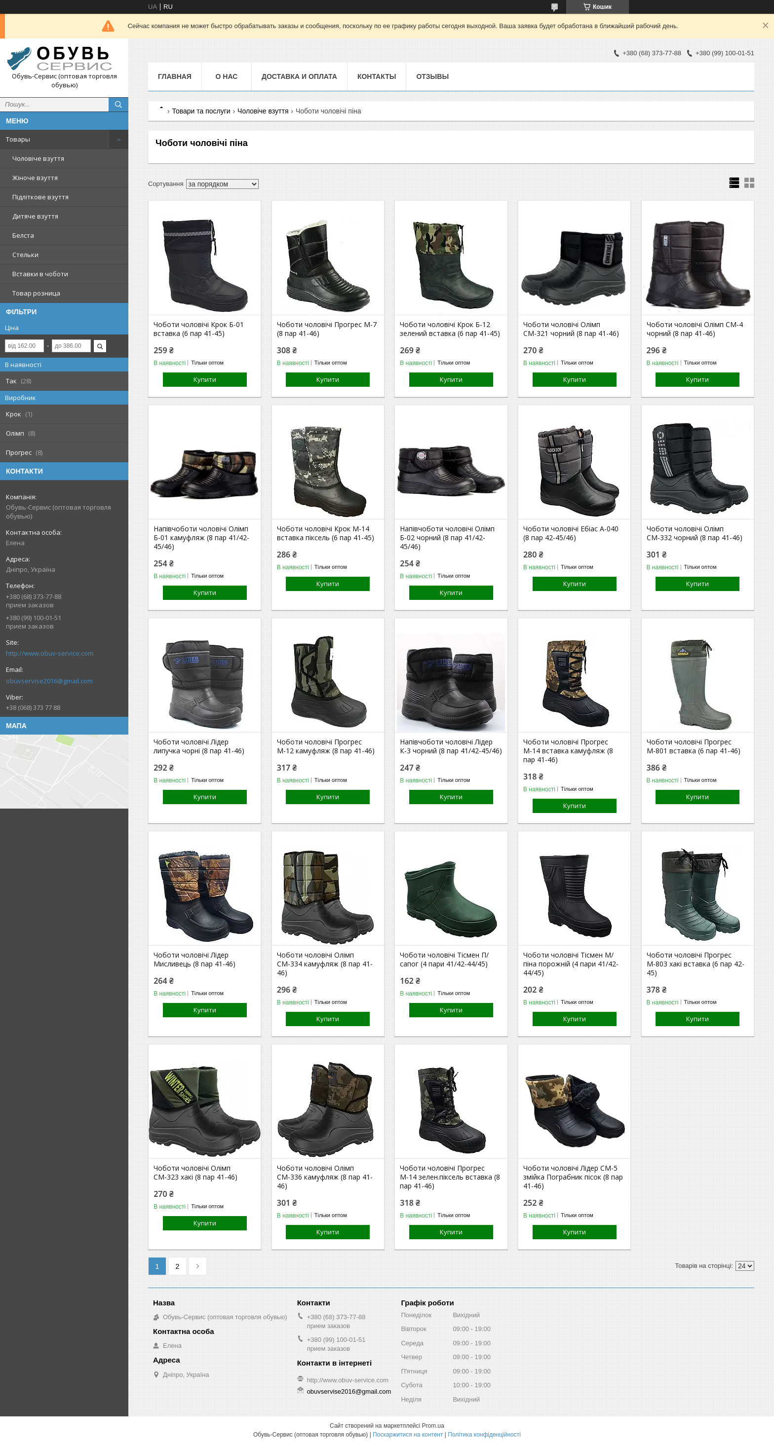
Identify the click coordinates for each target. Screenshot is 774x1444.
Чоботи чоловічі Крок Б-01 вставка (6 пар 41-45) (199, 329)
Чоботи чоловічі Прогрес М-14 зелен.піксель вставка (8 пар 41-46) (450, 1177)
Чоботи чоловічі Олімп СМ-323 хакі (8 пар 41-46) (195, 1173)
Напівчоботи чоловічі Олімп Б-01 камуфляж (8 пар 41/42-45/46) (201, 537)
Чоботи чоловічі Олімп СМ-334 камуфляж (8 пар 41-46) (325, 964)
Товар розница (36, 293)
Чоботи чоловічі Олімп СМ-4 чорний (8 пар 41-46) (695, 329)
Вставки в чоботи (40, 273)
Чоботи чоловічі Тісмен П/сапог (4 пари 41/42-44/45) (444, 959)
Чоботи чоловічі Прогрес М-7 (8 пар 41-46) (327, 329)
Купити (205, 379)
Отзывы (432, 76)
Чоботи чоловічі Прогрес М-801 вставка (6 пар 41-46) (693, 746)
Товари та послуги (201, 111)
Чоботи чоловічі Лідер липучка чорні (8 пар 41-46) (199, 746)
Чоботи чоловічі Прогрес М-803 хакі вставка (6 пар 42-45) (695, 964)
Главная (175, 76)
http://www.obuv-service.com (49, 653)
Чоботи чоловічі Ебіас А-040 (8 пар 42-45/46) (571, 533)
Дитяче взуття (35, 216)
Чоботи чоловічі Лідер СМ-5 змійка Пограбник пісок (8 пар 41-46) (573, 1177)
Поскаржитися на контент (408, 1434)
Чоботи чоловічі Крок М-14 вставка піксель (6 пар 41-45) (325, 533)
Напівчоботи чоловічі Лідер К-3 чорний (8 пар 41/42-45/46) (451, 746)
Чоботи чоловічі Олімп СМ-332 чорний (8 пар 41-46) (694, 533)
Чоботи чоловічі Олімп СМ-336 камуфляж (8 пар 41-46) (325, 1177)
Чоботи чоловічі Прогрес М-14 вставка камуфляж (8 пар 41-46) (568, 751)
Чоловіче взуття (38, 158)
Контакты (376, 76)
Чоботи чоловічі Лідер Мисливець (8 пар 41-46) (194, 959)
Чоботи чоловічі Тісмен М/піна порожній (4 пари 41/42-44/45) (571, 964)
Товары (18, 139)
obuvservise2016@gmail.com (49, 680)
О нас (227, 76)
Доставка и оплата (299, 76)
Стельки (25, 254)
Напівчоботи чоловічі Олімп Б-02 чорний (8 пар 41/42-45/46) (447, 537)
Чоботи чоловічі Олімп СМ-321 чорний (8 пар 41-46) (571, 329)
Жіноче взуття (35, 177)
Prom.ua (433, 1425)
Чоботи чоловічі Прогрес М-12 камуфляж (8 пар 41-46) (326, 746)
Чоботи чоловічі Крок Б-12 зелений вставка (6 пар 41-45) (450, 329)
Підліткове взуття (40, 196)
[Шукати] (118, 104)
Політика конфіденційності (484, 1434)
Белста (23, 235)
